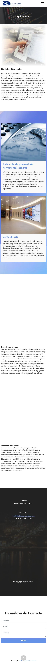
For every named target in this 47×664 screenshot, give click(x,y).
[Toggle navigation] (42, 3)
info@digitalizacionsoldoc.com (24, 516)
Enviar (23, 640)
